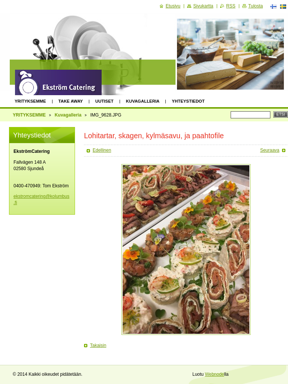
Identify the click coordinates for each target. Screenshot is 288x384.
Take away (70, 101)
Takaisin (98, 345)
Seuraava (269, 150)
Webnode (214, 374)
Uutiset (104, 101)
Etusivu (173, 6)
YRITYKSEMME (30, 101)
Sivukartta (203, 6)
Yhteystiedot (188, 101)
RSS (231, 6)
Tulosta (255, 6)
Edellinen (102, 150)
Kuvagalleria (143, 101)
